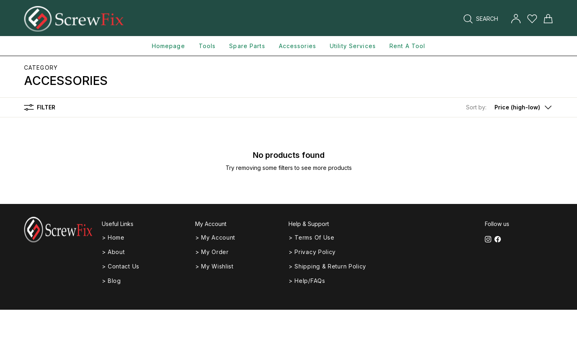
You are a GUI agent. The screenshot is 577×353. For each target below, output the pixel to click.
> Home (113, 237)
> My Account (215, 237)
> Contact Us (120, 266)
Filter (39, 107)
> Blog (111, 280)
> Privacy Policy (312, 251)
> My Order (212, 251)
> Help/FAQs (306, 280)
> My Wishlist (214, 266)
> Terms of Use (311, 237)
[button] (509, 107)
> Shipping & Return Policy (327, 266)
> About (113, 251)
